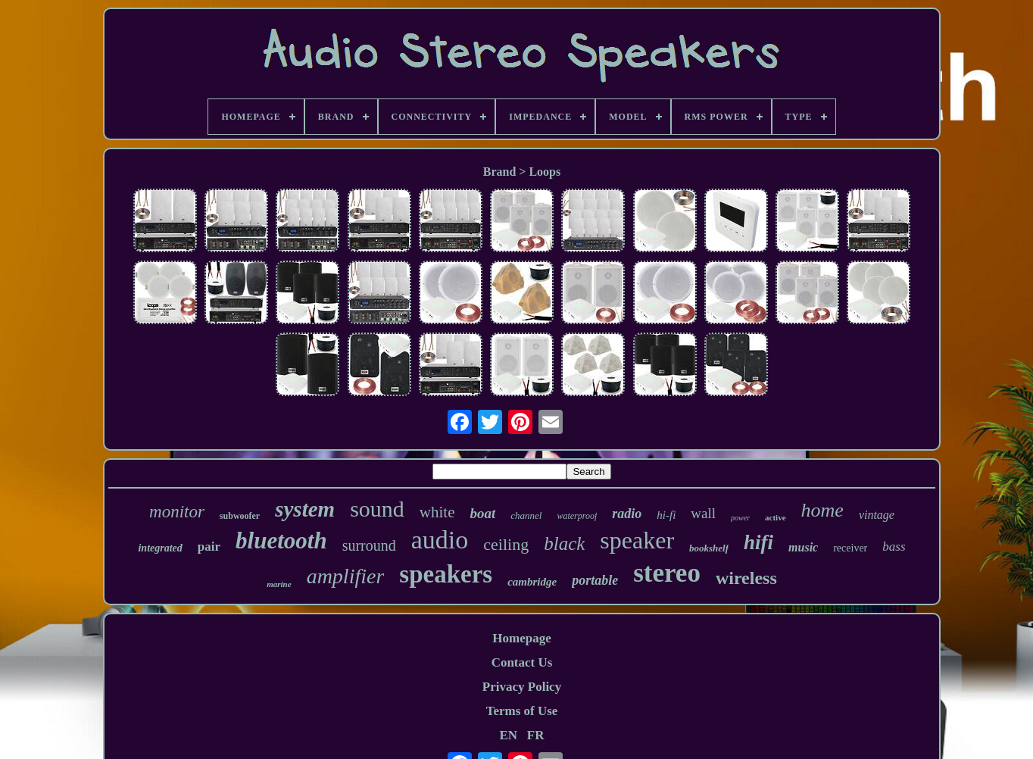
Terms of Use (522, 711)
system (305, 509)
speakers (445, 574)
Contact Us (522, 662)
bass (893, 546)
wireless (746, 578)
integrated (160, 548)
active (775, 517)
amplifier (346, 576)
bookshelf (709, 548)
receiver (850, 548)
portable (595, 580)
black (564, 543)
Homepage (521, 638)
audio (440, 540)
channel (525, 515)
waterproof (577, 516)
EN (508, 735)
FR (536, 735)
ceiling (506, 544)
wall (703, 513)
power (740, 518)
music (803, 547)
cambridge (532, 582)
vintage (876, 514)
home (822, 510)
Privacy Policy (521, 686)
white (437, 512)
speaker (637, 540)
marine (279, 584)
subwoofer (240, 516)
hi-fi (666, 515)
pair (209, 546)
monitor (176, 511)
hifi (758, 542)
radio (626, 513)
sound (377, 508)
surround (369, 545)
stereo (667, 573)
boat (482, 513)
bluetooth (281, 540)
